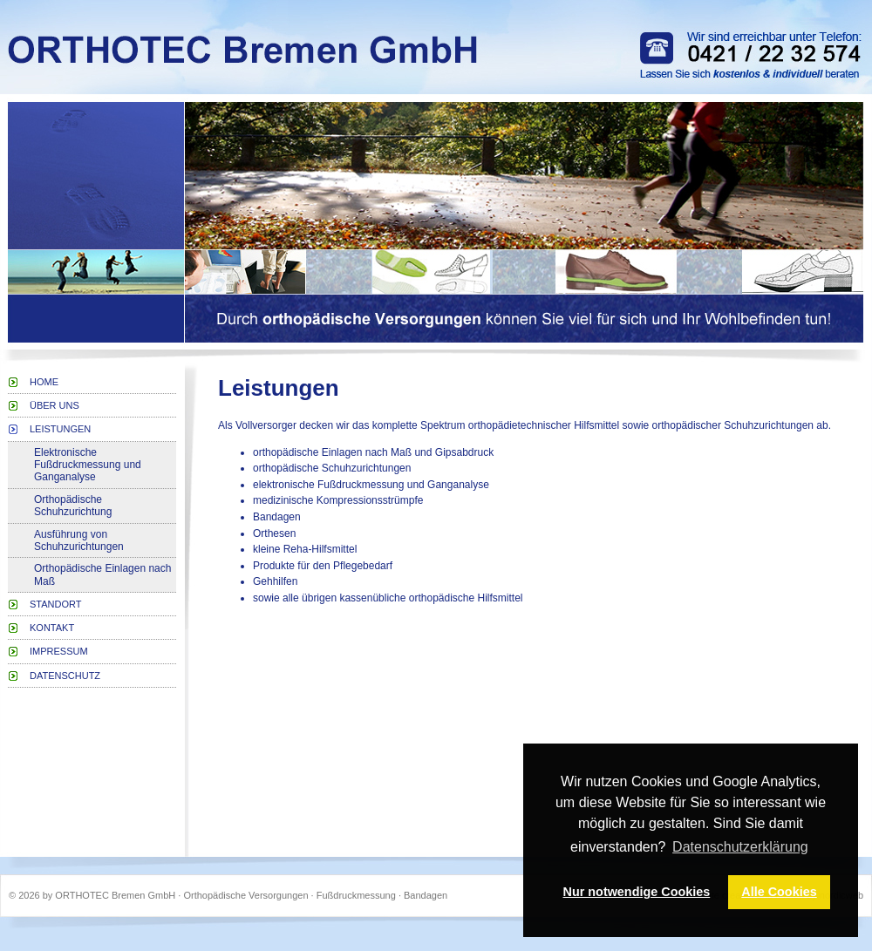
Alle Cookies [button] (778, 892)
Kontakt (52, 627)
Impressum (59, 651)
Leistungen (60, 429)
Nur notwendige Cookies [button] (637, 892)
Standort (56, 604)
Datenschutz (65, 675)
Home (44, 382)
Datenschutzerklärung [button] (740, 846)
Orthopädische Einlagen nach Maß (102, 574)
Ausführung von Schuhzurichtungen (79, 540)
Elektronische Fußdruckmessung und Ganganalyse (87, 465)
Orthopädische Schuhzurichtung (73, 505)
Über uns (54, 405)
